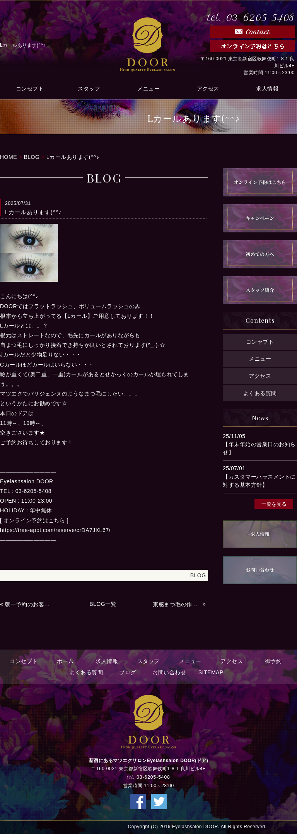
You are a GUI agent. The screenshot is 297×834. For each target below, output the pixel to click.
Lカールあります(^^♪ (72, 157)
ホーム (65, 661)
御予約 (273, 661)
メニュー (148, 88)
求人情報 (267, 88)
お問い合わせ (169, 672)
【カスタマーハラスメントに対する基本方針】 (259, 481)
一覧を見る (274, 504)
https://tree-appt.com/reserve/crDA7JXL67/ (55, 530)
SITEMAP (211, 672)
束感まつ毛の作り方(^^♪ (177, 604)
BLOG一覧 (102, 604)
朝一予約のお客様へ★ (29, 604)
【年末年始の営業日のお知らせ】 (259, 448)
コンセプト (30, 88)
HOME (8, 157)
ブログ (127, 672)
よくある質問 (260, 393)
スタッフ (89, 88)
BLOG (31, 157)
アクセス (208, 88)
